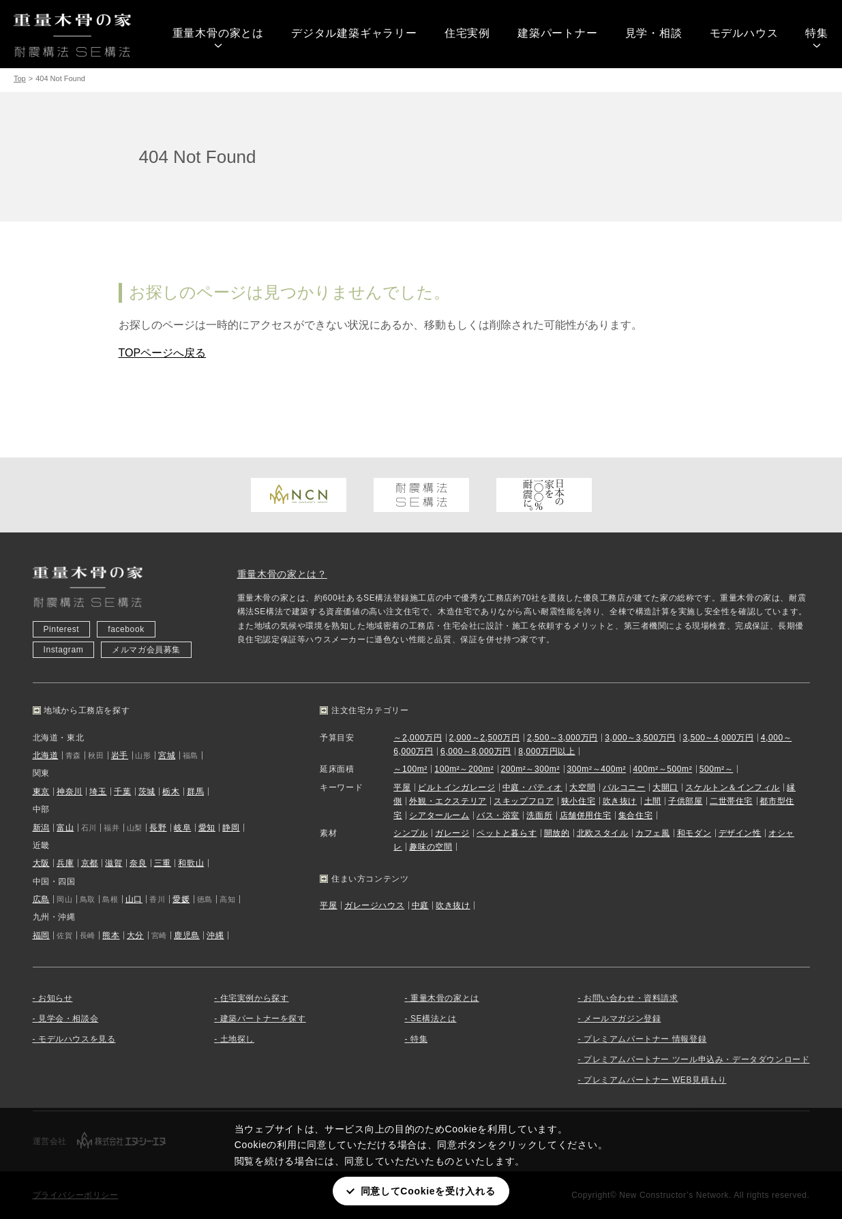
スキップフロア (524, 801)
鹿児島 (187, 935)
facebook (126, 629)
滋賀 (113, 863)
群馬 (195, 791)
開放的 (557, 833)
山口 (133, 899)
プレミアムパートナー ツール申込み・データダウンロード (697, 1059)
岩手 (119, 755)
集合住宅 (635, 815)
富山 (65, 827)
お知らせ (55, 998)
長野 (157, 827)
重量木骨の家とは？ (282, 574)
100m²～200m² (464, 769)
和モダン (694, 833)
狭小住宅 (578, 801)
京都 (89, 863)
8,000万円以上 (546, 751)
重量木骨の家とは (218, 33)
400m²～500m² (663, 769)
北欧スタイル (603, 833)
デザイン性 (740, 833)
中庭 (420, 905)
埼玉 (97, 791)
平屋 (401, 787)
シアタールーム (439, 815)
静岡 (230, 827)
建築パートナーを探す (263, 1018)
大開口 (665, 787)
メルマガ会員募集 (146, 649)
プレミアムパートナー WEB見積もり (655, 1080)
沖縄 (215, 935)
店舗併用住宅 (586, 815)
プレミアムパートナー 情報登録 (645, 1039)
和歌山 (191, 863)
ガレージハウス (374, 905)
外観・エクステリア (447, 801)
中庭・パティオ (532, 787)
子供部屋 (685, 801)
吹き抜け (620, 801)
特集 (816, 33)
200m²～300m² (530, 769)
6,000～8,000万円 (475, 751)
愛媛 (181, 899)
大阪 (41, 863)
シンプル (410, 833)
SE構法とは (433, 1018)
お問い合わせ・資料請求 (631, 998)
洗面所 (539, 815)
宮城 (166, 755)
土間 (652, 801)
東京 (41, 791)
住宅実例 (467, 33)
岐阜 (182, 827)
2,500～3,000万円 (562, 737)
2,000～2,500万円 (484, 737)
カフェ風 (652, 833)
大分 (135, 935)
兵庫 (65, 863)
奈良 (138, 863)
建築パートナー (557, 33)
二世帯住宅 (731, 801)
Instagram (64, 649)
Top (20, 78)
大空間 (582, 787)
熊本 (110, 935)
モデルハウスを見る (76, 1039)
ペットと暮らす (507, 833)
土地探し (237, 1039)
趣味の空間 (430, 847)
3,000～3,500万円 (640, 737)
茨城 (146, 791)
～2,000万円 (417, 737)
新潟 (41, 827)
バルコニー (624, 787)
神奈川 (69, 791)
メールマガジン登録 (622, 1018)
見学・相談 (653, 33)
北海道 (46, 755)
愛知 (206, 827)
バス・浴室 (498, 815)
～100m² (410, 769)
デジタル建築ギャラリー (354, 33)
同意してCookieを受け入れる (428, 1191)
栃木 (170, 791)
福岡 (41, 935)
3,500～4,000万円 (717, 737)
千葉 (122, 791)
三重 (162, 863)
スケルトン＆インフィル (732, 787)
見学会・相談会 (68, 1018)
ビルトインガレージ (456, 787)
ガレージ (452, 833)
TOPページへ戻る (163, 353)
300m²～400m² (597, 769)
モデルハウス (744, 33)
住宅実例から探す (254, 998)
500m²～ (717, 769)
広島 (41, 899)
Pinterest (62, 629)
